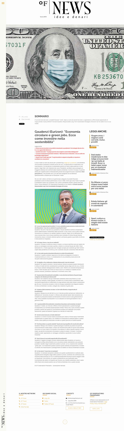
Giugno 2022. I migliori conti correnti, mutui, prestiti (98, 139)
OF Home (22, 404)
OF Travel (22, 401)
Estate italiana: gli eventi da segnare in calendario (99, 203)
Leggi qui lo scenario (70, 162)
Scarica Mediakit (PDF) (74, 408)
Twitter (45, 401)
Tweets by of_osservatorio (96, 239)
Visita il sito (96, 408)
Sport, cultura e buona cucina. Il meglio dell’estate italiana (99, 221)
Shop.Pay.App (24, 407)
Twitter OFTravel (48, 404)
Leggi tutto (92, 147)
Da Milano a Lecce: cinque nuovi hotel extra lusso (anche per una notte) (99, 185)
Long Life (46, 398)
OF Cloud (22, 398)
